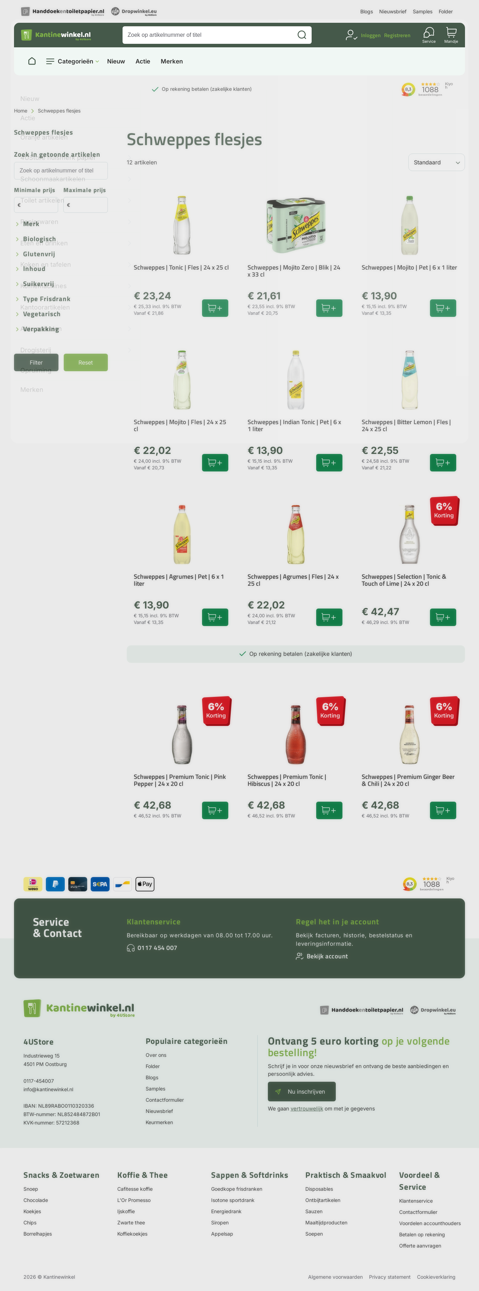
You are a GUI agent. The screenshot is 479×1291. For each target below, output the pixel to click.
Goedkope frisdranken (236, 1189)
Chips (29, 1222)
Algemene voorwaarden (335, 1277)
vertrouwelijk (307, 1108)
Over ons (156, 1055)
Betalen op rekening (422, 1234)
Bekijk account (327, 956)
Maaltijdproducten (326, 1222)
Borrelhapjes (37, 1234)
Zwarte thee (131, 1222)
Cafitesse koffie (135, 1189)
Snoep (30, 1189)
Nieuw (116, 61)
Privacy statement (390, 1277)
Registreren (397, 35)
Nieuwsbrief (393, 11)
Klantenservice (154, 922)
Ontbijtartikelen (322, 1200)
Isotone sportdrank (233, 1200)
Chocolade (35, 1200)
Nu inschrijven (306, 1091)
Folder (446, 11)
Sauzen (313, 1211)
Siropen (220, 1222)
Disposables (319, 1189)
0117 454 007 (158, 947)
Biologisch (39, 239)
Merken (172, 61)
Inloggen (371, 35)
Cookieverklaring (436, 1277)
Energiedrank (226, 1211)
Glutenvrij (39, 254)
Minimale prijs (34, 190)
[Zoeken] (302, 35)
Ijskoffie (126, 1211)
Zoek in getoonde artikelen (57, 154)
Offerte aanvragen (420, 1246)
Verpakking (41, 329)
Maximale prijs (84, 190)
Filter (36, 362)
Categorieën (75, 61)
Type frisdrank (47, 299)
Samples (422, 11)
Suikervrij (38, 284)
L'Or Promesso (134, 1200)
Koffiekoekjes (132, 1234)
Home (20, 111)
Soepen (314, 1234)
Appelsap (222, 1234)
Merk (31, 224)
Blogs (366, 11)
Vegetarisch (42, 314)
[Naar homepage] (32, 61)
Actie (143, 61)
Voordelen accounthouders (430, 1223)
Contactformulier (165, 1100)
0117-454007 (38, 1081)
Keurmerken (159, 1122)
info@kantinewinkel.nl (48, 1089)
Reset (85, 362)
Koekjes (32, 1211)
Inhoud (34, 269)
